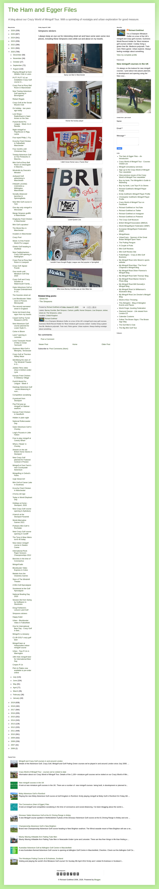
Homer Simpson (85, 310)
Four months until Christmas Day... (20, 150)
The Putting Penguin (127, 243)
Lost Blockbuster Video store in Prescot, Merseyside (22, 301)
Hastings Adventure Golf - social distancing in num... (22, 389)
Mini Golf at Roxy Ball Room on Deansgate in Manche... (22, 165)
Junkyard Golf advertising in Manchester (19, 178)
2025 (13, 34)
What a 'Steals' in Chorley (19, 445)
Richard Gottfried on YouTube (131, 208)
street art (42, 313)
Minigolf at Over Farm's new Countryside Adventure (22, 467)
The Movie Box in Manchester (20, 229)
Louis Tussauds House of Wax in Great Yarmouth (22, 343)
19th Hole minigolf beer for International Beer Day (22, 659)
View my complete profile (127, 55)
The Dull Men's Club (127, 325)
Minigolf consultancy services (130, 167)
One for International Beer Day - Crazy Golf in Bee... (22, 628)
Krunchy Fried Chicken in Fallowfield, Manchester (22, 143)
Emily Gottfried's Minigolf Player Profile (134, 194)
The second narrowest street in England (21, 307)
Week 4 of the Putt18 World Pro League (21, 242)
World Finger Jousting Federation (132, 308)
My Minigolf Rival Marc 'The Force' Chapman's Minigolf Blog (133, 266)
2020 (13, 52)
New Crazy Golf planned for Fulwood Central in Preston (21, 460)
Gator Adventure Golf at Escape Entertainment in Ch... (22, 289)
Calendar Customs (126, 317)
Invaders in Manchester (22, 234)
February (17, 695)
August (16, 69)
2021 (13, 48)
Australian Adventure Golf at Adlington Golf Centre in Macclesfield (45, 848)
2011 (13, 731)
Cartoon (70, 310)
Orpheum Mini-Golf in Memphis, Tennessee (22, 350)
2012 (13, 727)
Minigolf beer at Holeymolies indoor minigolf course (21, 645)
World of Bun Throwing (128, 300)
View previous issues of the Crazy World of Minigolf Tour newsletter (132, 176)
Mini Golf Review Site (127, 252)
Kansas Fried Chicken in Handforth (21, 413)
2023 (13, 41)
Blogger (97, 880)
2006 (13, 748)
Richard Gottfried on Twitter (130, 211)
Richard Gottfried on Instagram (131, 214)
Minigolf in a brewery (21, 634)
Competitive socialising (22, 395)
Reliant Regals (18, 99)
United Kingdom (52, 315)
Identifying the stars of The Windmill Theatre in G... (22, 362)
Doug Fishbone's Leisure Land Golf (20, 609)
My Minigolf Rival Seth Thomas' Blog (133, 276)
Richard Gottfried (136, 30)
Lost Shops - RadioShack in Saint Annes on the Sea (21, 116)
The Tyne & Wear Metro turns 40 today (22, 538)
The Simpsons (45, 301)
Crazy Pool (17, 237)
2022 (13, 45)
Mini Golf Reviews (126, 249)
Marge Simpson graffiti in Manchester (22, 214)
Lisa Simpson (97, 310)
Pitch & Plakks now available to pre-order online (22, 670)
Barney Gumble (50, 310)
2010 (13, 734)
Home (74, 344)
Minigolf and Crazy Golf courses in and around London (41, 761)
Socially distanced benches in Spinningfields (20, 196)
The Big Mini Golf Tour (128, 328)
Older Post (106, 344)
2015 (13, 717)
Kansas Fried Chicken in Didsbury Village (21, 377)
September (17, 65)
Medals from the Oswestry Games (20, 575)
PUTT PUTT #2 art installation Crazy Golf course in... (22, 80)
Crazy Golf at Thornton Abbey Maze (22, 355)
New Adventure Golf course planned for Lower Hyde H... (21, 326)
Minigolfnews (124, 234)
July (15, 677)
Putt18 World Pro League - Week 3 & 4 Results (22, 124)
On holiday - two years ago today (22, 109)
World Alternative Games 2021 (19, 521)
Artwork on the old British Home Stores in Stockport (22, 452)
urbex (60, 313)
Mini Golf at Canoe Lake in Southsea (22, 483)
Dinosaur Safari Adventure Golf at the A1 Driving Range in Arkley (45, 815)
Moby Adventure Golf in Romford (32, 794)
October (16, 62)
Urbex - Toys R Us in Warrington (21, 652)
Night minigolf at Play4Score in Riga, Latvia (21, 132)
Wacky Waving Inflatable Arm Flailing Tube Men (38, 837)
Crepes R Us (18, 665)
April (15, 688)
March (16, 691)
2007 (13, 745)
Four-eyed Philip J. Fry (22, 138)
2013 (13, 724)
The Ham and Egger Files (42, 9)
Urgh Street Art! (19, 479)
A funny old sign (19, 494)
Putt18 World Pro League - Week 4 (20, 382)
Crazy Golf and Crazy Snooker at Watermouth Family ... (22, 281)
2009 (13, 738)
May (15, 684)
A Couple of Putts (126, 246)
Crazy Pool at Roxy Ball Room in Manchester (22, 86)
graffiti (76, 310)
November (17, 58)
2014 (13, 720)
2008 (13, 741)
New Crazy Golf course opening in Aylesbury (22, 510)
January (16, 698)
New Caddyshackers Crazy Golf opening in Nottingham (22, 254)
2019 (13, 703)
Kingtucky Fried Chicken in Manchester (22, 220)
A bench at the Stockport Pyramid (21, 516)
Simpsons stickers (20, 613)
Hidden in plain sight (21, 418)
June (15, 681)
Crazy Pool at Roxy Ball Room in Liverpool (22, 261)
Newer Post (43, 344)
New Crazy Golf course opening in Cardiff (22, 533)
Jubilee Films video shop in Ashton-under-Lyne (22, 370)
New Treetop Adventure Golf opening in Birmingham (22, 93)
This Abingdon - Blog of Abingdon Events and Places (132, 304)
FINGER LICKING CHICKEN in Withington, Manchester (20, 187)
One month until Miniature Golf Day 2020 (21, 274)
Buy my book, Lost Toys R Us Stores (133, 186)
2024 (13, 38)
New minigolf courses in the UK (133, 64)
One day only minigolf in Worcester (22, 209)
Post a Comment (47, 339)
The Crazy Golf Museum (129, 220)
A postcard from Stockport (19, 399)
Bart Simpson (62, 310)
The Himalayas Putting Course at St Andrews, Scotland (41, 859)
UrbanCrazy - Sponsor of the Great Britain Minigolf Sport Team (133, 238)
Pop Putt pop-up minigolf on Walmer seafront (21, 406)
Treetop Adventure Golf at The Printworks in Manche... (22, 157)
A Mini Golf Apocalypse (22, 585)
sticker (105, 310)
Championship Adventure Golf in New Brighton (37, 826)
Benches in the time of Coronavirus (21, 560)
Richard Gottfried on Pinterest (131, 217)
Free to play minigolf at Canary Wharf (22, 439)
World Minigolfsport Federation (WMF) (134, 226)
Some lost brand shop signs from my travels (22, 313)
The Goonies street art (22, 295)
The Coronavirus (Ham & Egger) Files (34, 804)
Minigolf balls (18, 564)
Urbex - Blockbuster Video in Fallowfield (21, 621)
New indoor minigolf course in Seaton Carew (20, 545)
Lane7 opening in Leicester (19, 336)
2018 (13, 706)
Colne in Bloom (19, 331)
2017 (13, 710)
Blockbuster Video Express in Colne (20, 569)
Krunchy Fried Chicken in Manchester (22, 489)
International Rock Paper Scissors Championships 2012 (22, 553)
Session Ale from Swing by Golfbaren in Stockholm (22, 602)
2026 (13, 31)
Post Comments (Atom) (58, 349)
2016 (13, 713)
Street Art (43, 299)
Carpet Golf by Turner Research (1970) (21, 319)
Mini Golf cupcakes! (20, 225)
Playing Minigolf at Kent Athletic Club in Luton (22, 73)
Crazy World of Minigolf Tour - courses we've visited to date (42, 772)
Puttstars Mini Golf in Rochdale (21, 527)
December (17, 55)
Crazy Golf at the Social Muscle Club (22, 104)
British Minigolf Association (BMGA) (133, 223)
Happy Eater (18, 617)
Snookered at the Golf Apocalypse (21, 590)
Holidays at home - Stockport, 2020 (20, 504)
